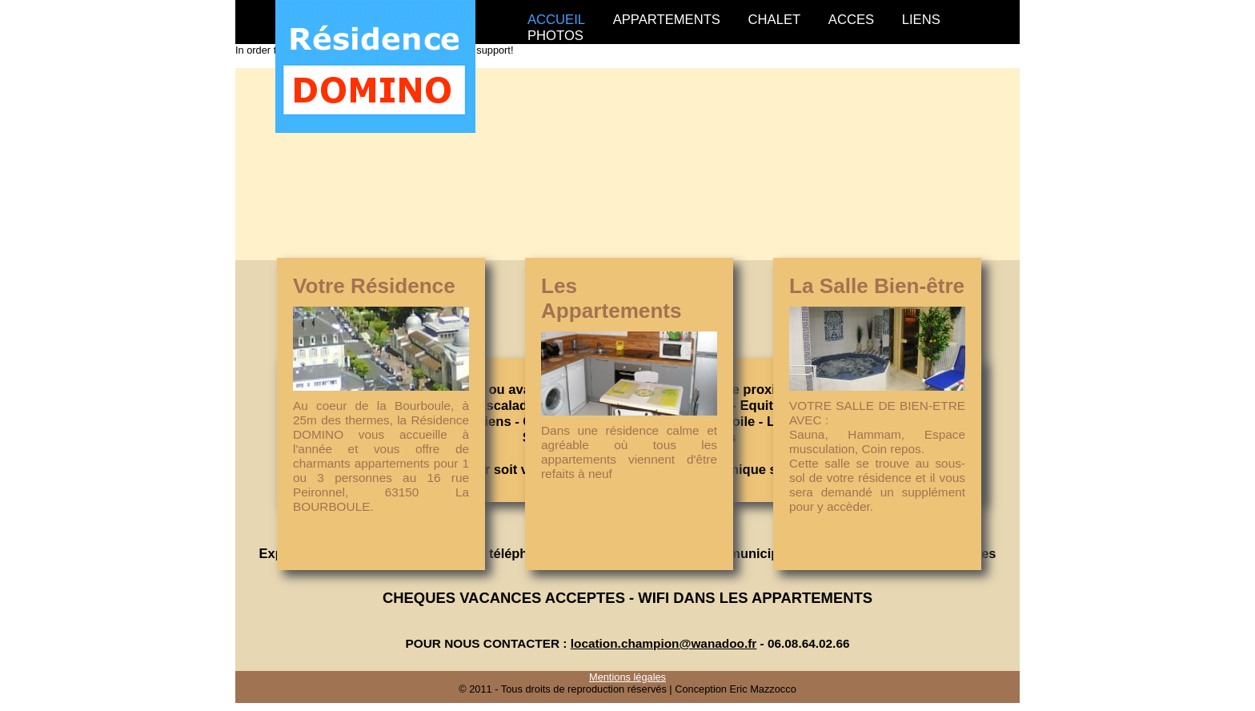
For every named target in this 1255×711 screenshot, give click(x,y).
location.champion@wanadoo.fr (664, 643)
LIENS (921, 19)
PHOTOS (555, 35)
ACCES (851, 19)
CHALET (774, 19)
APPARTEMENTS (666, 19)
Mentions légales (627, 677)
